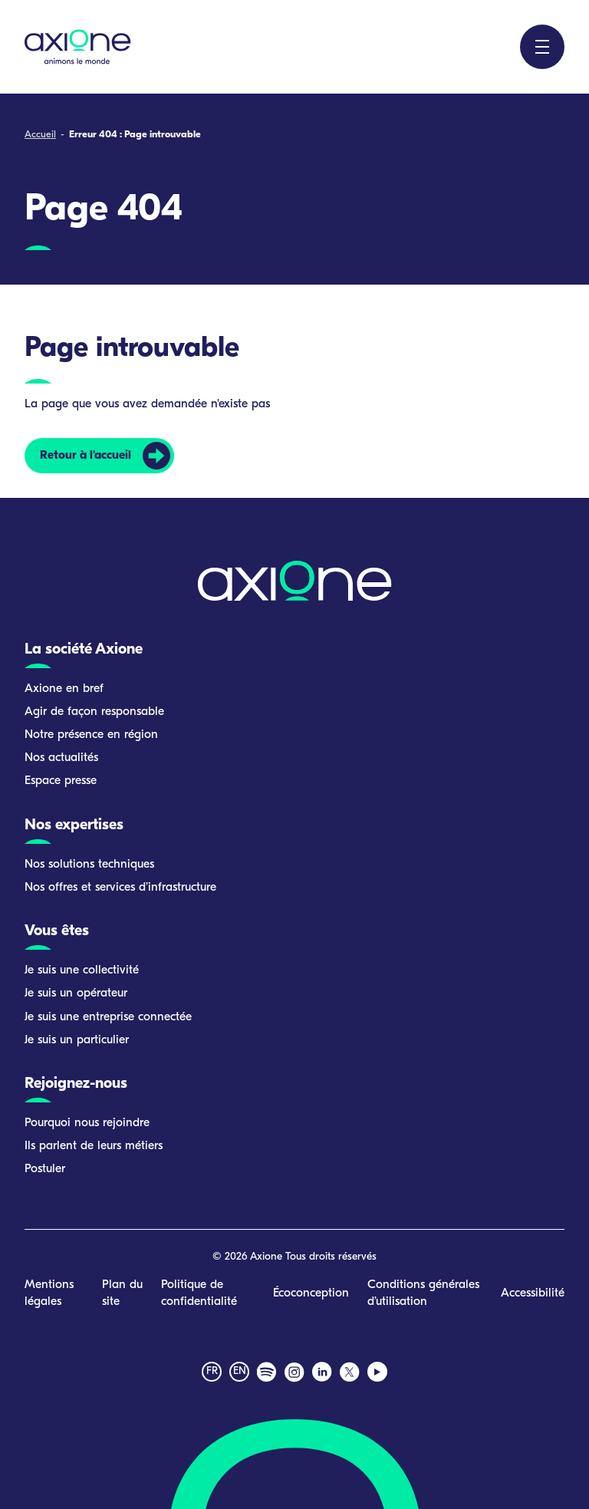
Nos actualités (61, 758)
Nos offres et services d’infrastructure (120, 887)
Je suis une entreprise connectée (108, 1017)
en (239, 1371)
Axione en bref (64, 689)
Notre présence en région (91, 735)
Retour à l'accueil (85, 456)
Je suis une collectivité (82, 970)
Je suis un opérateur (76, 993)
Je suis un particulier (77, 1040)
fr (212, 1371)
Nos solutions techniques (89, 864)
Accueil (40, 135)
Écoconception (311, 1293)
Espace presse (61, 781)
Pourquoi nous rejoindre (87, 1123)
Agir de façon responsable (94, 712)
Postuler (45, 1169)
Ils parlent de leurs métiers (94, 1146)
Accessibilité (532, 1293)
